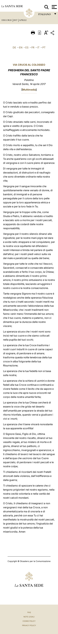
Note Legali (29, 617)
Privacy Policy (29, 625)
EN (20, 47)
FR (32, 47)
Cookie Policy (29, 621)
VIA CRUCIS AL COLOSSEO (29, 64)
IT (38, 47)
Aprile (23, 20)
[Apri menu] (54, 7)
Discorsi (7, 20)
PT (43, 47)
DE (14, 47)
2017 (15, 20)
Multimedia (29, 89)
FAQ (29, 612)
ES (26, 47)
